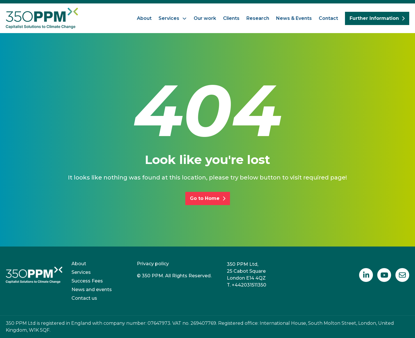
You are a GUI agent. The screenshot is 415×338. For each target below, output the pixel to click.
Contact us (84, 298)
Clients (231, 18)
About (144, 18)
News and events (91, 289)
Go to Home (207, 198)
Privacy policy (153, 263)
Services (169, 18)
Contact (328, 18)
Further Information (377, 18)
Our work (205, 18)
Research (257, 18)
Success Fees (87, 281)
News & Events (294, 18)
